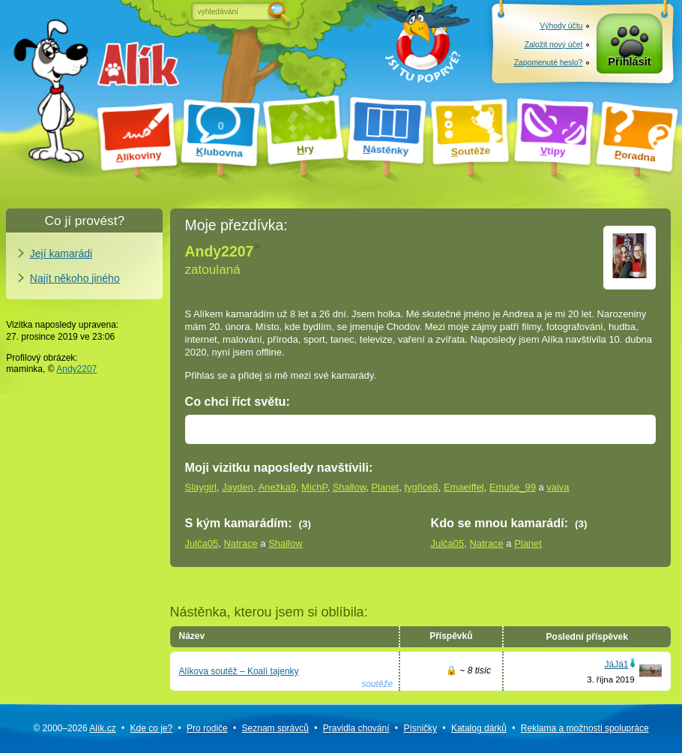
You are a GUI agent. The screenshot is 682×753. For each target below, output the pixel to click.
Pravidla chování (356, 728)
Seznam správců (275, 728)
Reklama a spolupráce (585, 728)
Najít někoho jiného (75, 278)
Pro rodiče (207, 728)
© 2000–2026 (74, 728)
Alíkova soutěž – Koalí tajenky (239, 671)
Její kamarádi (61, 254)
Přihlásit (629, 63)
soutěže (377, 684)
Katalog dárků (479, 728)
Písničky (420, 728)
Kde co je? (151, 728)
